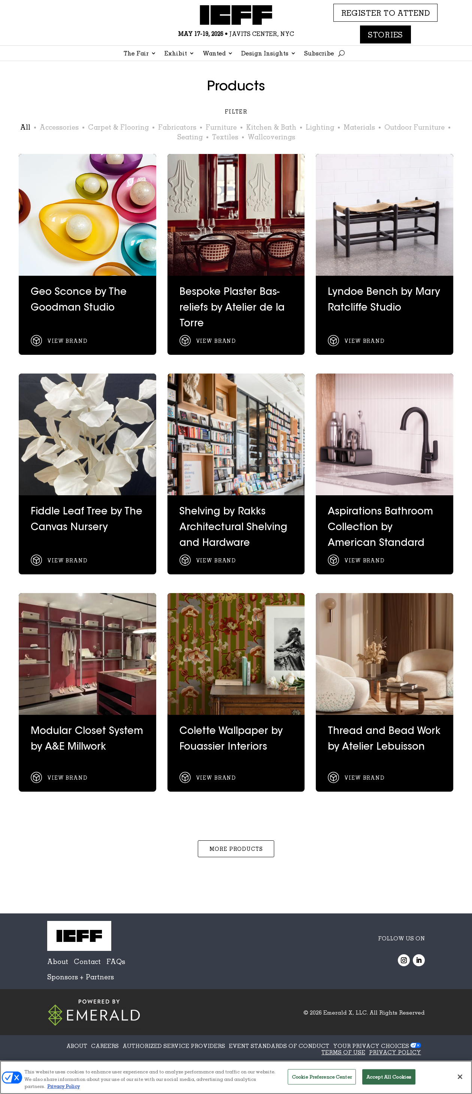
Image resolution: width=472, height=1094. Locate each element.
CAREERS (105, 1045)
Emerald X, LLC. (345, 1012)
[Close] (460, 1077)
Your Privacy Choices (371, 1045)
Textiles (225, 137)
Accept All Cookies (388, 1076)
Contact (87, 961)
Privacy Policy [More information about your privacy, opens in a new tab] (63, 1086)
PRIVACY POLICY (395, 1052)
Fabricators (177, 127)
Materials (359, 127)
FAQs (115, 961)
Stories (385, 34)
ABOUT (76, 1045)
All (25, 127)
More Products (236, 849)
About (57, 961)
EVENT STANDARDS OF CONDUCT (279, 1045)
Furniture (221, 127)
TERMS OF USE (343, 1052)
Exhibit (175, 54)
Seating (190, 137)
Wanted (214, 54)
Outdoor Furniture (414, 127)
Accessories (59, 127)
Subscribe (319, 54)
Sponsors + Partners (80, 977)
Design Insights (264, 54)
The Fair (136, 54)
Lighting (320, 127)
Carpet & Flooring (118, 127)
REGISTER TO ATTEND (385, 12)
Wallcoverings (271, 137)
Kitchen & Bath (271, 127)
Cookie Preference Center (322, 1076)
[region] (236, 1077)
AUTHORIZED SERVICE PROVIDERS (173, 1045)
